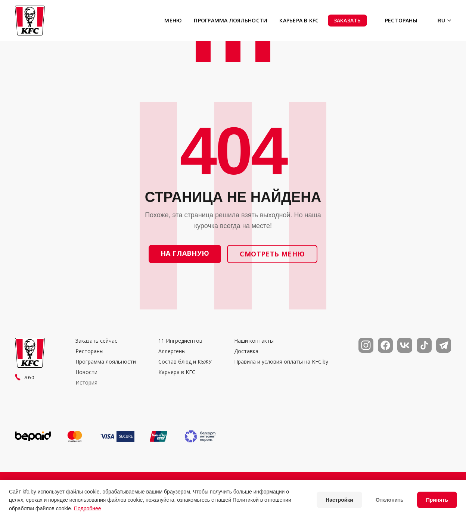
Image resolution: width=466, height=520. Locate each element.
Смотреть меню (272, 253)
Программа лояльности (230, 20)
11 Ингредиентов (180, 341)
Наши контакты (254, 341)
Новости (86, 372)
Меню (173, 20)
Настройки (339, 500)
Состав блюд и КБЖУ (185, 362)
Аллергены (172, 351)
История (86, 383)
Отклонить (390, 500)
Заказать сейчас (96, 341)
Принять (437, 500)
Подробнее (87, 508)
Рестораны (401, 20)
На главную (185, 253)
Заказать (347, 20)
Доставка (246, 351)
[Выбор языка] (438, 20)
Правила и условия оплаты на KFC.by (281, 362)
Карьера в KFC (299, 20)
